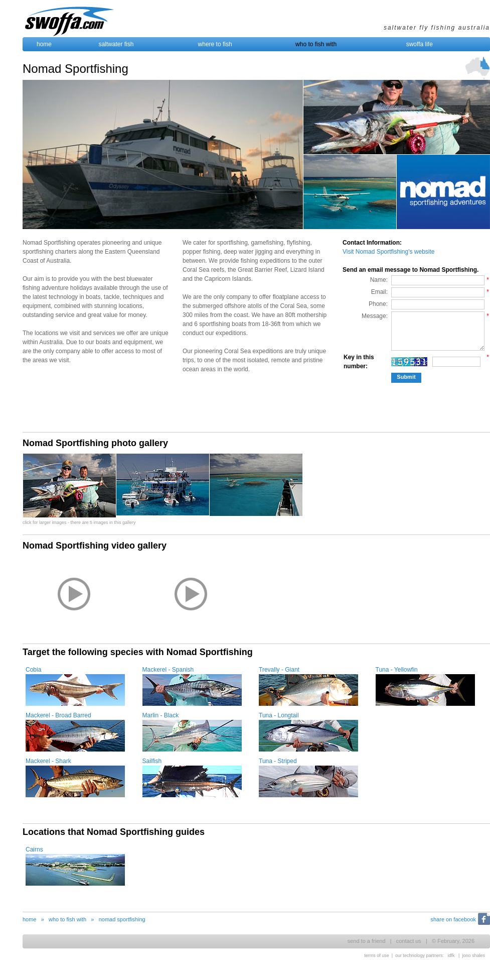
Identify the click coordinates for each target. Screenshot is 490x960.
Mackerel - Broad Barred (58, 715)
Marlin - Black (160, 715)
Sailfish (152, 761)
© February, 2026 (453, 941)
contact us (408, 941)
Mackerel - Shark (48, 761)
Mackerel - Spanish (168, 669)
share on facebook (453, 919)
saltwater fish (115, 44)
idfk (451, 955)
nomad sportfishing (122, 919)
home (44, 44)
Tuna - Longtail (279, 715)
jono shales (473, 955)
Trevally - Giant (279, 669)
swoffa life (419, 44)
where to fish (215, 44)
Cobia (33, 669)
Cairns (34, 849)
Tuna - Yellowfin (397, 669)
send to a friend (367, 941)
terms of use (376, 955)
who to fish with (316, 44)
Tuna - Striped (278, 761)
